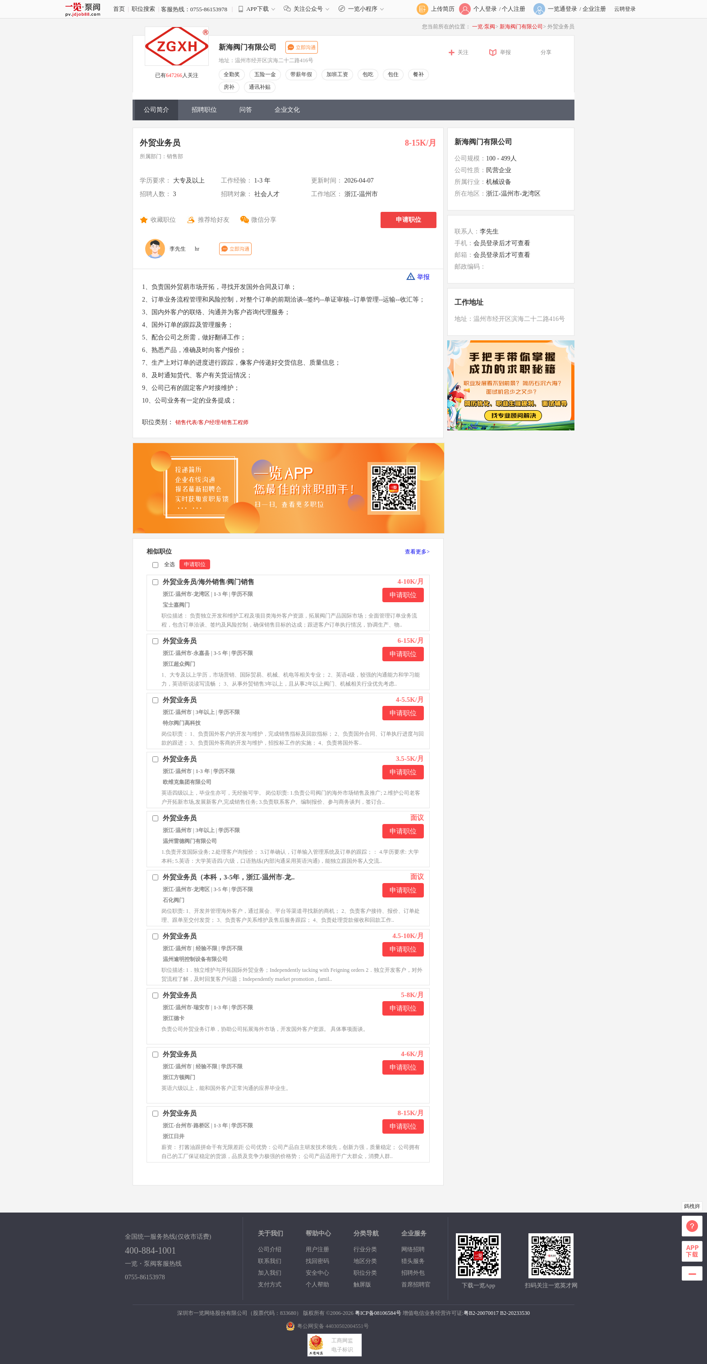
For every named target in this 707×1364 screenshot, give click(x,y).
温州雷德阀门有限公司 (190, 841)
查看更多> (417, 552)
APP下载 (257, 8)
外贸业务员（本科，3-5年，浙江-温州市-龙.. (229, 877)
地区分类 (365, 1261)
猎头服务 (413, 1261)
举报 (505, 52)
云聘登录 (625, 9)
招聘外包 (413, 1272)
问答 (245, 109)
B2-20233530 (515, 1313)
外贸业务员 (160, 142)
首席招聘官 (416, 1284)
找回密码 (317, 1261)
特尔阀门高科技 (182, 723)
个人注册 (513, 8)
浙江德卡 (173, 1018)
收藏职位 (163, 219)
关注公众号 (308, 8)
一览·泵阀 (483, 26)
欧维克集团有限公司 (187, 782)
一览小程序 (362, 8)
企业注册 (594, 8)
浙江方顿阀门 (179, 1077)
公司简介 (156, 109)
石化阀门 (173, 900)
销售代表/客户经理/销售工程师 (212, 422)
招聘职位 (204, 109)
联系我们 (269, 1261)
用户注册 (317, 1249)
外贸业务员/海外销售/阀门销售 (208, 582)
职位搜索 (143, 8)
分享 (546, 52)
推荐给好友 (214, 219)
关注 (463, 52)
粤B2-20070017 (481, 1313)
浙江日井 (173, 1136)
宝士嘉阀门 (176, 605)
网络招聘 (413, 1249)
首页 (119, 8)
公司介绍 (269, 1249)
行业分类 (365, 1249)
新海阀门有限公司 (521, 26)
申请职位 (408, 219)
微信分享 (263, 219)
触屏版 (362, 1284)
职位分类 (365, 1272)
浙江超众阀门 (179, 664)
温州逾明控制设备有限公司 (195, 959)
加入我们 (269, 1272)
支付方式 (269, 1284)
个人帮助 (317, 1284)
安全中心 (317, 1272)
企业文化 (287, 109)
